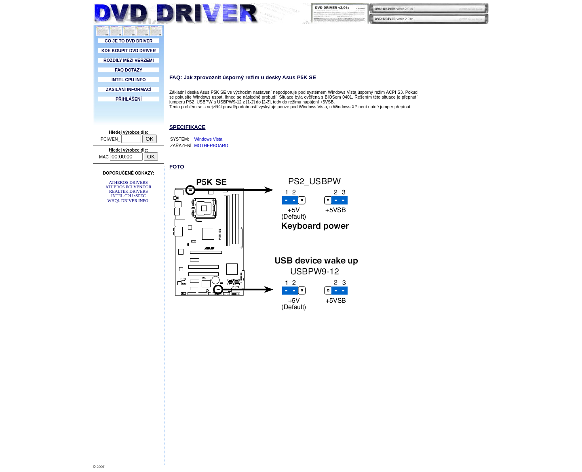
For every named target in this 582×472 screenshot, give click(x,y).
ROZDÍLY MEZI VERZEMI (128, 60)
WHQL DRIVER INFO (128, 200)
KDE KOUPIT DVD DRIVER (128, 50)
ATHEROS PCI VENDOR (129, 187)
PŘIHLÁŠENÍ (129, 99)
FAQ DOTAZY (128, 69)
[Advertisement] (128, 334)
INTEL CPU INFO (129, 79)
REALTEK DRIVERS (128, 191)
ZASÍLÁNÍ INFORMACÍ (128, 89)
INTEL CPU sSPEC (128, 196)
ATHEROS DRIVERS (128, 182)
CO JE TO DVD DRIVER (128, 40)
